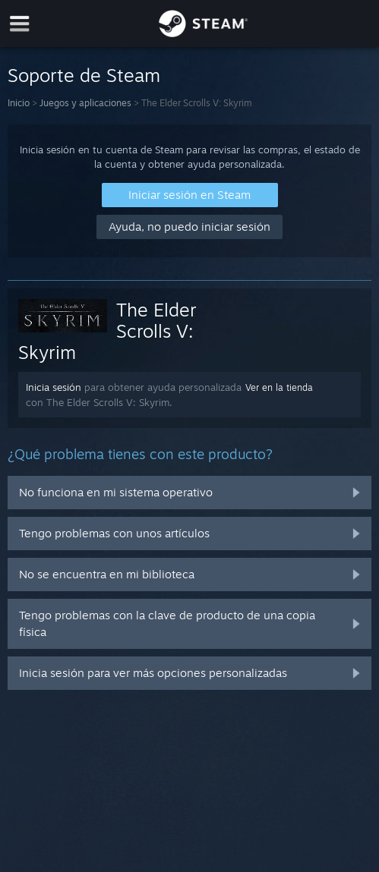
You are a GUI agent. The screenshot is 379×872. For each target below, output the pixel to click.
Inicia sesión (53, 387)
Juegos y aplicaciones (85, 103)
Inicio (19, 103)
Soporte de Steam (84, 75)
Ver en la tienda (279, 387)
